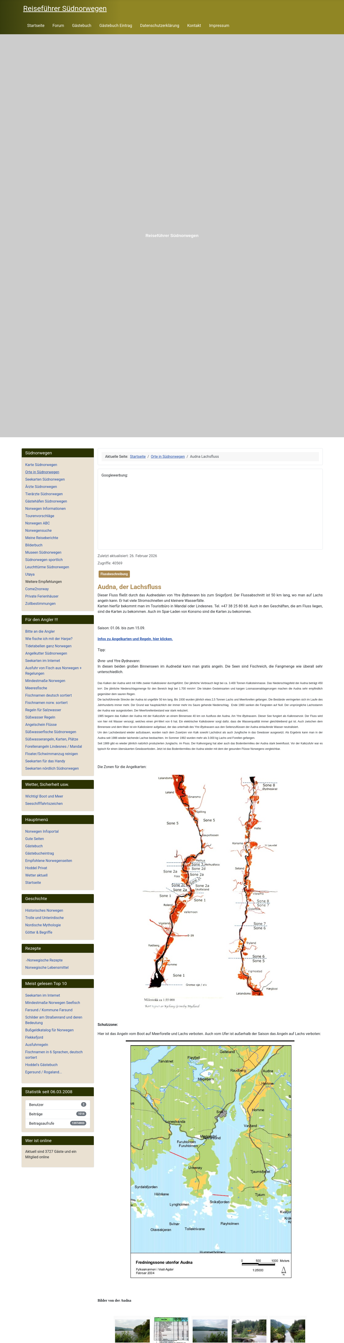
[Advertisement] (210, 514)
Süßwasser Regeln (40, 717)
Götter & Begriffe (38, 932)
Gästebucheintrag (39, 853)
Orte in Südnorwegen (42, 472)
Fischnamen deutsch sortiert (48, 695)
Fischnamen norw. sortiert (46, 702)
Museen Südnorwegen (43, 552)
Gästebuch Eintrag (115, 25)
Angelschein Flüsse (41, 724)
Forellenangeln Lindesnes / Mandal (53, 746)
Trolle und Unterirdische (44, 918)
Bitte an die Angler (40, 631)
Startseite (36, 25)
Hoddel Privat (36, 868)
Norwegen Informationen (45, 508)
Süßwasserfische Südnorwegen (50, 732)
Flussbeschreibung (114, 574)
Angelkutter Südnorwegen (46, 653)
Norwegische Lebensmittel (47, 967)
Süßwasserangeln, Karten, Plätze (51, 739)
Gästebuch (81, 25)
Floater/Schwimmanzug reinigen (51, 754)
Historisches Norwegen (44, 910)
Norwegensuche (38, 530)
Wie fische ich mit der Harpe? (49, 639)
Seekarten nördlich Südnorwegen (52, 768)
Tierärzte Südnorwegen (44, 494)
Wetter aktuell (36, 875)
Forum (58, 25)
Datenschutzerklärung (159, 25)
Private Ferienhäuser (42, 596)
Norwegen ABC (37, 523)
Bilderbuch (34, 545)
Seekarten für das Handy (45, 761)
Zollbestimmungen (40, 603)
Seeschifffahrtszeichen (44, 803)
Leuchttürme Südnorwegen (47, 567)
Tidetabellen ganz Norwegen (48, 646)
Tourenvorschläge (39, 516)
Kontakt (194, 25)
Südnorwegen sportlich (44, 560)
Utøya (30, 574)
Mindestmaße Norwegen (45, 681)
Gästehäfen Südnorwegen (46, 501)
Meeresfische (36, 688)
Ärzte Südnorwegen (41, 487)
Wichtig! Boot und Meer (44, 796)
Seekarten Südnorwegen (45, 479)
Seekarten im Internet (42, 660)
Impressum (219, 25)
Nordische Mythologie (43, 925)
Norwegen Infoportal (42, 831)
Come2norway (37, 589)
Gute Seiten (34, 839)
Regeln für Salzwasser (43, 710)
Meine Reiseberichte (41, 538)
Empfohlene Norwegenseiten (48, 860)
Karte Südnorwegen (41, 465)
